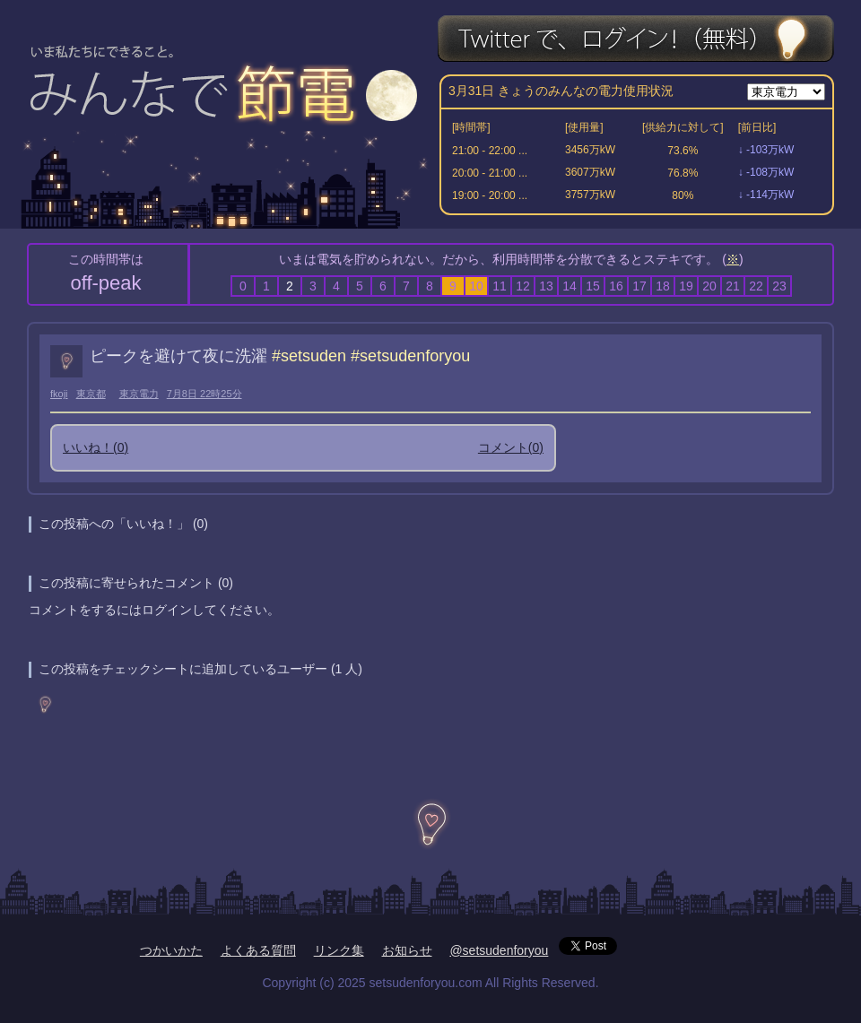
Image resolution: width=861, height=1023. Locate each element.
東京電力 (139, 393)
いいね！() (95, 447)
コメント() (511, 447)
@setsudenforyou (498, 950)
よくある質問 (258, 950)
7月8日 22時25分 (204, 393)
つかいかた (171, 950)
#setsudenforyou (410, 356)
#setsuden (309, 356)
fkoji (59, 393)
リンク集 (339, 950)
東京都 (91, 393)
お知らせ (407, 950)
